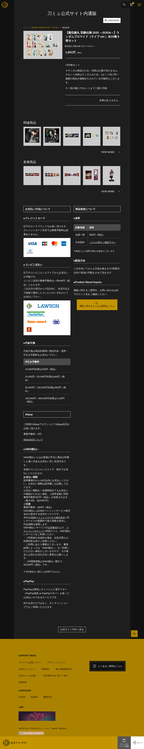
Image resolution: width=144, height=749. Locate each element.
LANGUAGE (112, 20)
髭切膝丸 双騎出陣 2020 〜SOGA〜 (80, 46)
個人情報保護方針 (64, 668)
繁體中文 (49, 696)
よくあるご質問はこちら (107, 666)
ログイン (137, 742)
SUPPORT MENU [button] (27, 655)
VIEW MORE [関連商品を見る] (107, 151)
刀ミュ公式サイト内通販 (124, 743)
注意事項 (52, 527)
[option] (43, 45)
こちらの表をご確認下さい (103, 242)
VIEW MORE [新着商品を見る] (107, 191)
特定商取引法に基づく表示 (55, 675)
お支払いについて (27, 668)
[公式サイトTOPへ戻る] (133, 634)
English (35, 696)
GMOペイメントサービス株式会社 (49, 517)
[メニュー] (139, 5)
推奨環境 (23, 681)
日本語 (22, 696)
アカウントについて (56, 661)
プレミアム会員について (30, 661)
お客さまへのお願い (28, 675)
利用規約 (45, 668)
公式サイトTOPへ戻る (72, 629)
